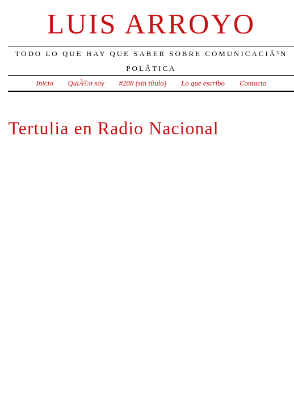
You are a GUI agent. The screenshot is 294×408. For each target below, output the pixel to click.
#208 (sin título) (142, 83)
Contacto (253, 83)
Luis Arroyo (151, 24)
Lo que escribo (203, 83)
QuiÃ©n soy (86, 83)
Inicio (44, 83)
